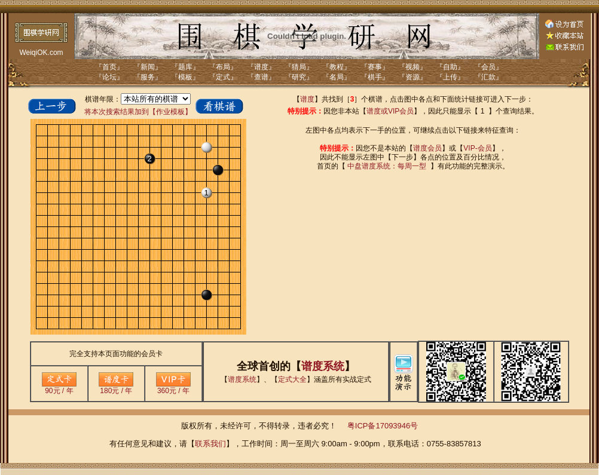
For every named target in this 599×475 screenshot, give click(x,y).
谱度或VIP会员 (390, 111)
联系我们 (210, 443)
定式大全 (292, 379)
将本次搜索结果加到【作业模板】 (138, 112)
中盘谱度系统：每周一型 (386, 166)
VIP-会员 (477, 148)
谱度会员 (427, 148)
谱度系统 (322, 366)
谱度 (307, 99)
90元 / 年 (59, 387)
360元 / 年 (173, 387)
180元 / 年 (116, 387)
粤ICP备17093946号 (382, 425)
